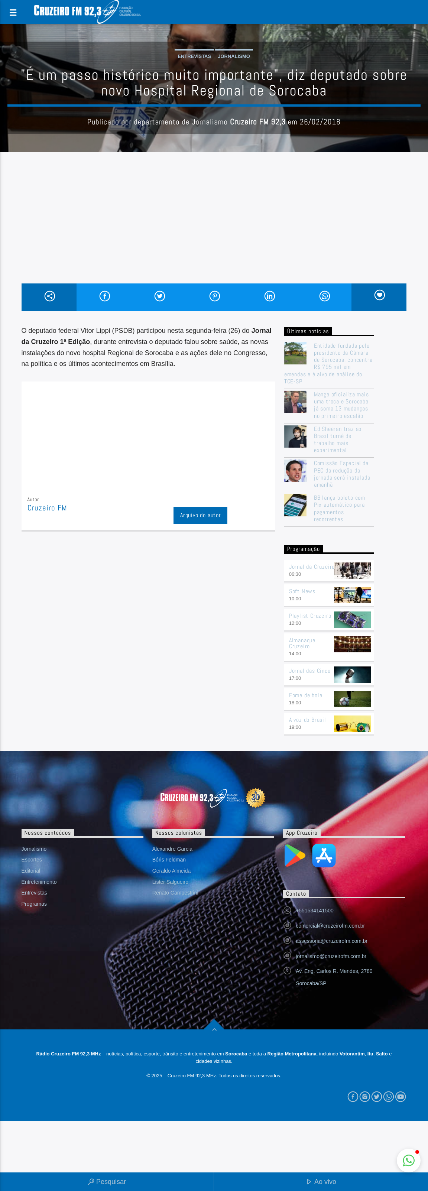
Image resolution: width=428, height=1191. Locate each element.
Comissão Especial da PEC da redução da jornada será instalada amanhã (342, 474)
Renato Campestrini (175, 893)
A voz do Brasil (307, 720)
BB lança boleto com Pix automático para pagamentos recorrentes (339, 508)
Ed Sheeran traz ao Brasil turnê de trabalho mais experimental (337, 439)
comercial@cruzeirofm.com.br (330, 926)
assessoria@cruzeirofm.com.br (331, 941)
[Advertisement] (214, 228)
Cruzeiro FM (47, 508)
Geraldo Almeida (171, 871)
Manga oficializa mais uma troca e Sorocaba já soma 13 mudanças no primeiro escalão (341, 405)
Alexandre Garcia (172, 849)
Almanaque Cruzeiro (302, 643)
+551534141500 (315, 910)
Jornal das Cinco (310, 671)
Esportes (32, 860)
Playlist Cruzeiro (310, 616)
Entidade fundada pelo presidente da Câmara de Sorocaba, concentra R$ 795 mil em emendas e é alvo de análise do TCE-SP (328, 363)
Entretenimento (39, 882)
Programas (34, 904)
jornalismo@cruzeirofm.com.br (331, 956)
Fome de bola (305, 695)
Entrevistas (194, 56)
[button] (409, 1160)
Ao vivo (321, 1182)
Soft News (302, 591)
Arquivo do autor (200, 515)
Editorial (31, 871)
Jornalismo (234, 56)
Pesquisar (107, 1182)
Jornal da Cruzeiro (312, 567)
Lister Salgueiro (170, 882)
